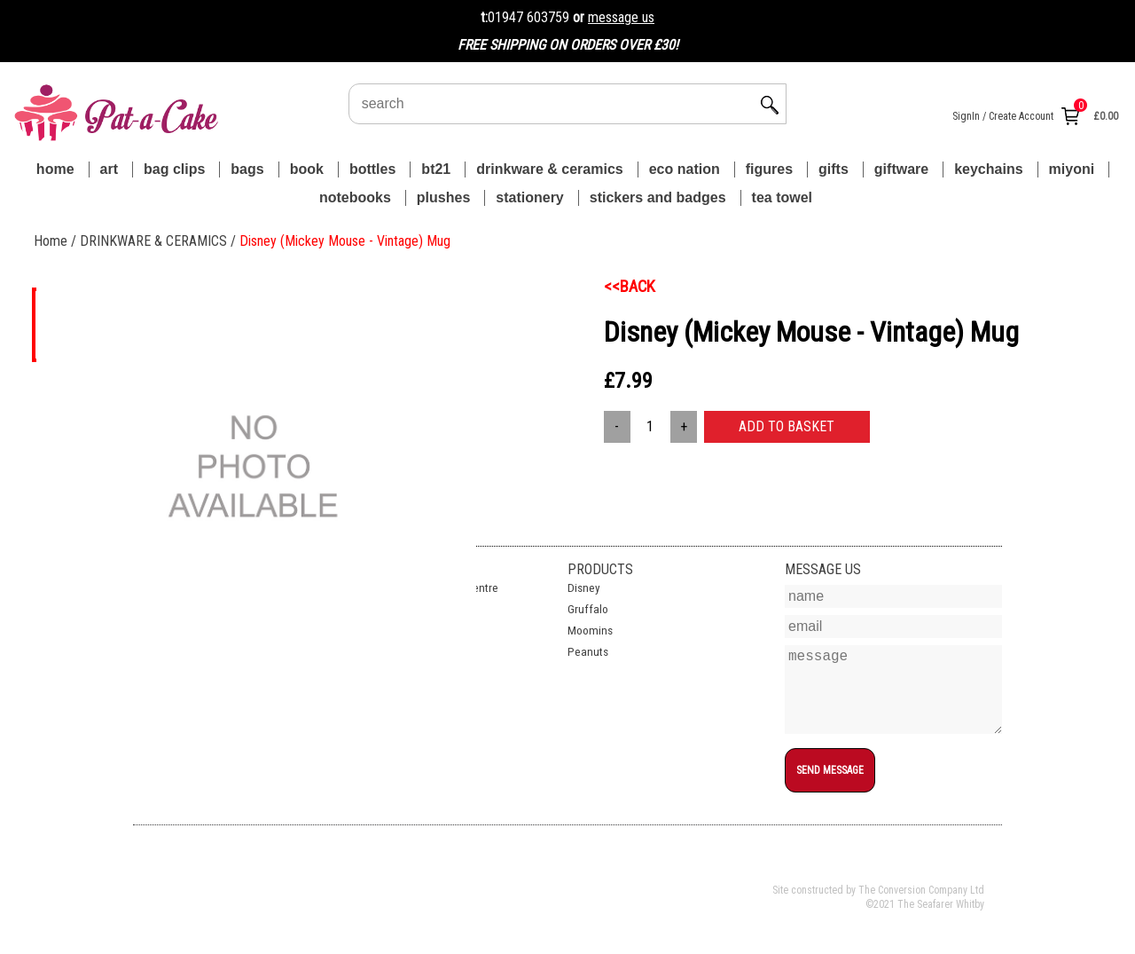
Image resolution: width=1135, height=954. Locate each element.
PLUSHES (443, 197)
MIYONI (1072, 169)
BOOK (307, 169)
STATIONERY (529, 197)
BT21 (435, 169)
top (793, 802)
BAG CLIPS (174, 169)
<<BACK (629, 286)
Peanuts (588, 651)
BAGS (247, 169)
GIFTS (833, 169)
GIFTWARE (901, 169)
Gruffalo (588, 609)
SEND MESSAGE (830, 770)
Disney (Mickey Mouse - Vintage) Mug (344, 241)
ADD (786, 426)
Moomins (590, 630)
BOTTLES (372, 169)
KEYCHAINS (988, 169)
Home (55, 169)
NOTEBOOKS (355, 197)
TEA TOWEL (782, 197)
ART (109, 169)
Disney (584, 588)
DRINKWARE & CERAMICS (549, 169)
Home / (57, 241)
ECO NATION (684, 169)
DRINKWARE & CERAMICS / (159, 241)
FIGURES (769, 169)
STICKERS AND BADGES (658, 197)
